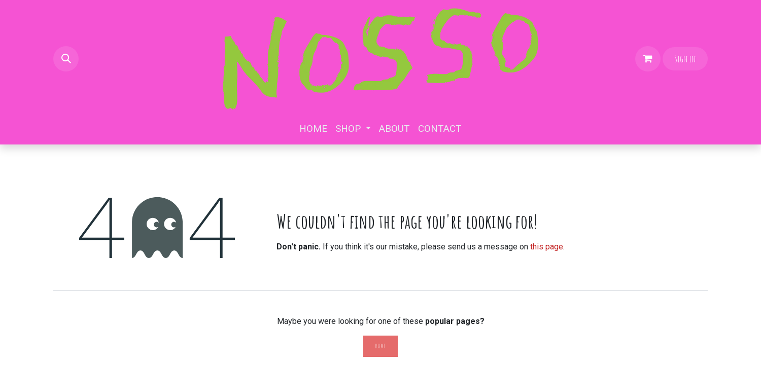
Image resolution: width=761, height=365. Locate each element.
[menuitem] (313, 129)
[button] (66, 58)
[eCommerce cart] (648, 58)
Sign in (685, 59)
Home (380, 346)
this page (546, 246)
